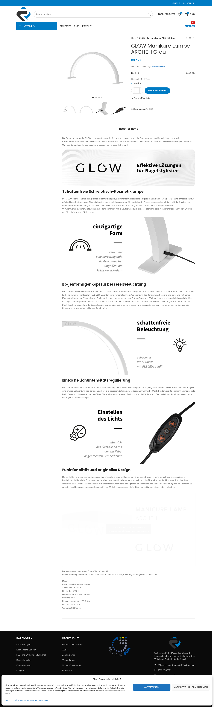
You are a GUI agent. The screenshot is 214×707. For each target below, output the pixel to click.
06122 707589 (165, 670)
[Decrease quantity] (133, 90)
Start (133, 38)
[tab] (128, 127)
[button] (66, 109)
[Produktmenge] (137, 90)
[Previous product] (186, 38)
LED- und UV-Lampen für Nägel (31, 654)
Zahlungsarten (69, 654)
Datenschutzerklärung (29, 700)
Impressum (43, 700)
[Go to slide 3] (99, 97)
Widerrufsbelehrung (71, 665)
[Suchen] (93, 14)
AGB (64, 649)
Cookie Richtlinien (12, 700)
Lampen (20, 670)
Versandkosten (158, 66)
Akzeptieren (151, 687)
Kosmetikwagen (23, 665)
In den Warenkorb (157, 90)
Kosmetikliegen (23, 644)
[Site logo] (23, 14)
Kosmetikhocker (23, 660)
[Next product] (193, 38)
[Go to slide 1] (93, 97)
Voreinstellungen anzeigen (191, 687)
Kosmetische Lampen (26, 649)
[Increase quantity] (141, 90)
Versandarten (68, 660)
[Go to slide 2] (96, 97)
